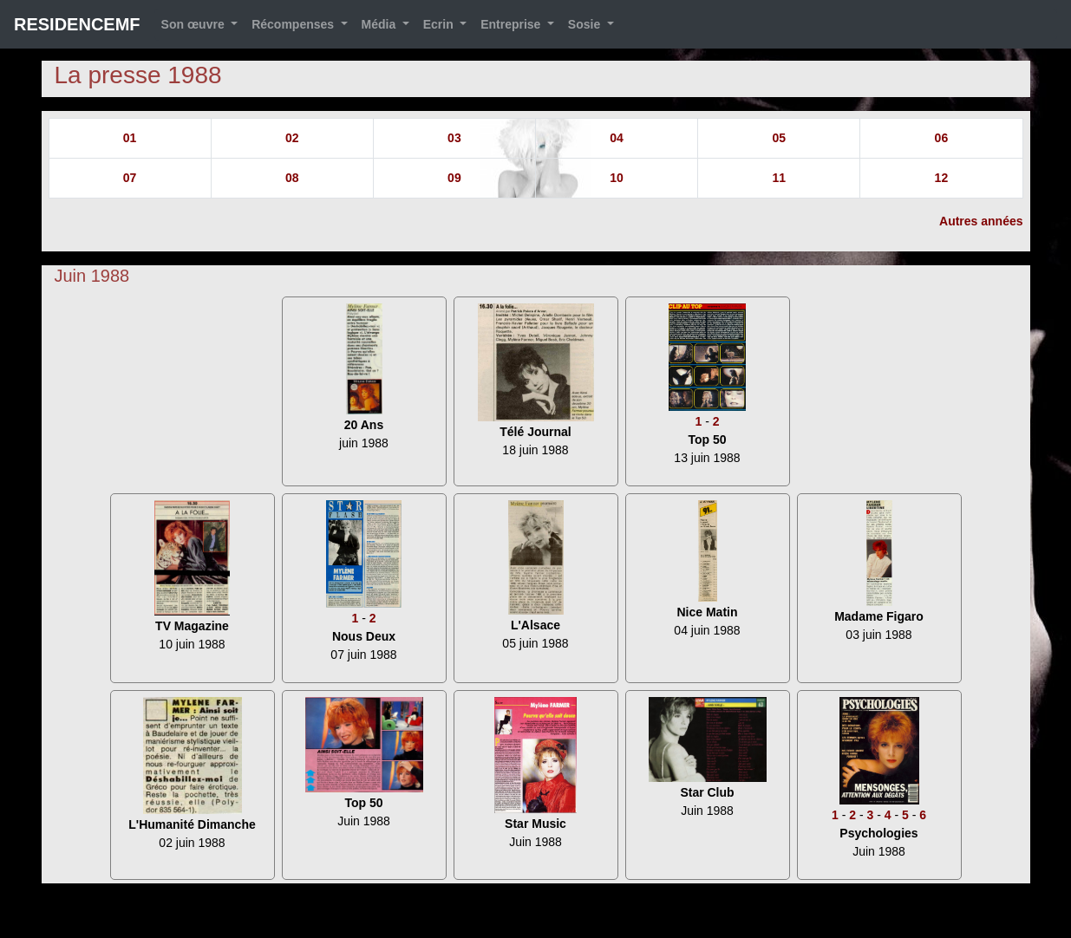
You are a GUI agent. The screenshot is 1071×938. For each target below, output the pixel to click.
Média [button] (381, 24)
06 (942, 138)
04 (617, 138)
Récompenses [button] (294, 24)
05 (779, 138)
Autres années (980, 221)
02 (292, 138)
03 (454, 138)
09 (454, 178)
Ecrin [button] (440, 24)
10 (617, 178)
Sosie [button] (586, 24)
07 (130, 178)
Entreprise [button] (512, 24)
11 (779, 178)
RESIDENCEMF (77, 24)
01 (130, 138)
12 (942, 178)
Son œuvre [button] (194, 24)
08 (292, 178)
